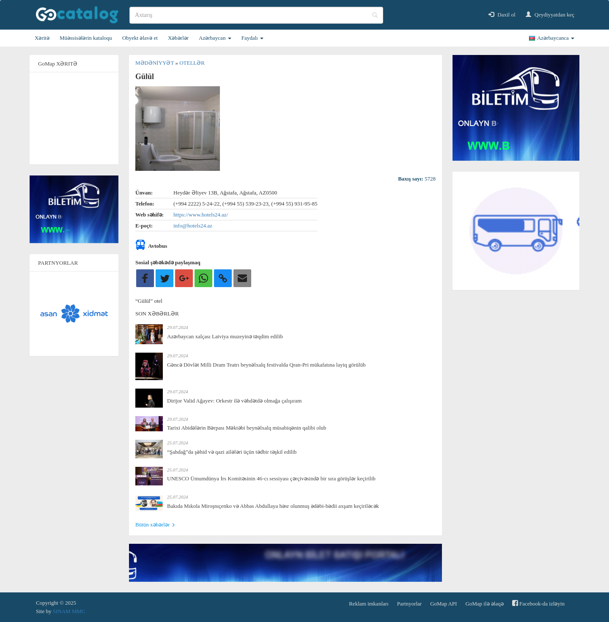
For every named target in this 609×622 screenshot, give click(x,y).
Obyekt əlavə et (140, 38)
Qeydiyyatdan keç (550, 14)
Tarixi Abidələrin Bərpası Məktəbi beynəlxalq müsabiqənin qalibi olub (246, 428)
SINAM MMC (69, 611)
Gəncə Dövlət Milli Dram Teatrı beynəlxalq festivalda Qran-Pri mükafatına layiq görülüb (266, 365)
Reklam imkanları (369, 603)
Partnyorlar (409, 603)
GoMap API (443, 603)
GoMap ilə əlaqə (484, 603)
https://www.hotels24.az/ (200, 214)
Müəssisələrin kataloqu (86, 38)
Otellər (192, 63)
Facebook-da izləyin (538, 603)
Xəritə (42, 38)
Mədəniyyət (155, 63)
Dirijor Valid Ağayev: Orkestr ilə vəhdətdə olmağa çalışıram (234, 400)
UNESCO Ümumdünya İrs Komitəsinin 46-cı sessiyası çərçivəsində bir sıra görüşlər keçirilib (271, 478)
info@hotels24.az (192, 225)
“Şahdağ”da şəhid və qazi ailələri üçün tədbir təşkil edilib (231, 452)
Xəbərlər (178, 38)
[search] (256, 15)
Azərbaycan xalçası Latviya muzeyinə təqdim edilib (225, 336)
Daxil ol (502, 14)
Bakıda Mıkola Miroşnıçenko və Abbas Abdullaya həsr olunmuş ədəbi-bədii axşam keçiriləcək (273, 506)
